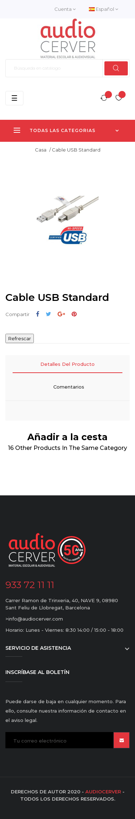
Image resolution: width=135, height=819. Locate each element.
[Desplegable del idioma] (103, 9)
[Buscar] (67, 68)
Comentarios (68, 387)
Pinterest (74, 314)
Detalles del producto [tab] (67, 364)
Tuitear (48, 314)
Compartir (37, 314)
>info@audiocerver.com (34, 619)
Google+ (61, 314)
